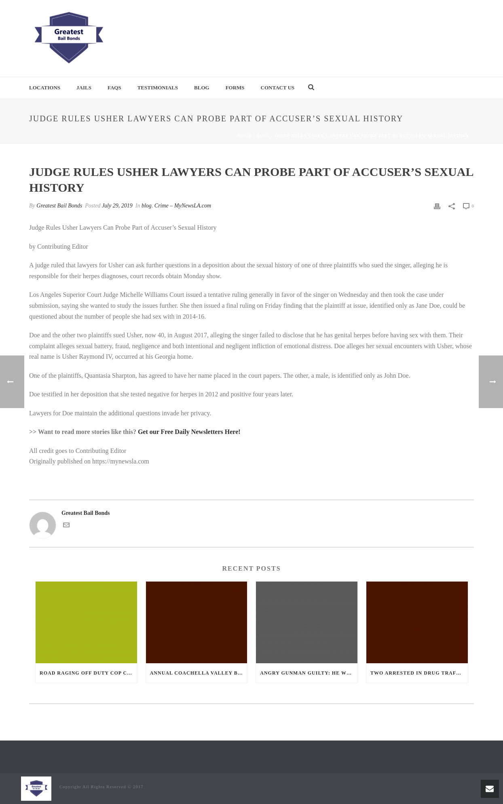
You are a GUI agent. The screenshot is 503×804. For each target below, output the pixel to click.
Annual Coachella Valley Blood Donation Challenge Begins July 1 (198, 673)
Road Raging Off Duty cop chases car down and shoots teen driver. (88, 673)
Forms (235, 88)
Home (245, 135)
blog (263, 135)
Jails (83, 88)
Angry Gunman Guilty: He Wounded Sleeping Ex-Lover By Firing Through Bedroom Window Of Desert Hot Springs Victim (308, 673)
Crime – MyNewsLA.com (182, 206)
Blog (201, 88)
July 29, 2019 (117, 206)
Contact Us (278, 88)
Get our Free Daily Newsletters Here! (189, 431)
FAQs (114, 88)
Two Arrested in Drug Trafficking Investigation (419, 673)
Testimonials (157, 88)
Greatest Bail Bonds (59, 206)
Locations (44, 88)
